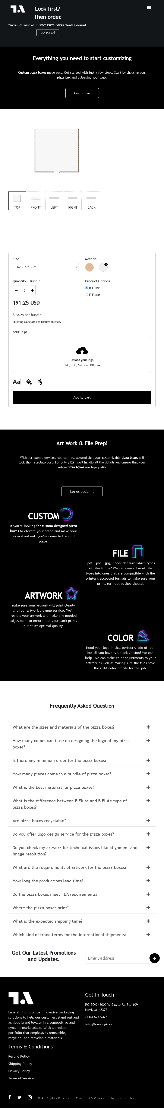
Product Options (97, 281)
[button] (82, 727)
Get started (48, 32)
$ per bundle (27, 314)
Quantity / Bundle (27, 281)
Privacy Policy (19, 1071)
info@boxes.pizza (98, 1024)
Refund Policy (19, 1056)
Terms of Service (21, 1078)
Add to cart (82, 397)
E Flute (94, 294)
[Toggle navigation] (149, 7)
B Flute (94, 287)
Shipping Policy (20, 1063)
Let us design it (82, 491)
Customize (82, 93)
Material (91, 258)
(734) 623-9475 (96, 1016)
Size (16, 258)
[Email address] (117, 958)
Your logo (20, 331)
